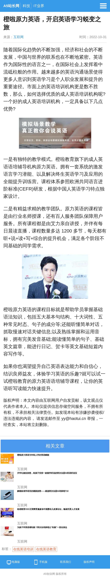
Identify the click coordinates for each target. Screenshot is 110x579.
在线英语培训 (23, 549)
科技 (26, 6)
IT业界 (39, 6)
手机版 (40, 562)
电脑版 (13, 562)
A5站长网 (11, 6)
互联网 (18, 37)
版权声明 (89, 561)
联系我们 (65, 561)
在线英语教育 (46, 549)
